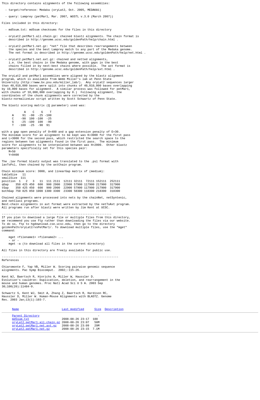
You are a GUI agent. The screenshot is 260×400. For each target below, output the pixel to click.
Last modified (73, 370)
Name (15, 370)
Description (114, 370)
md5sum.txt (20, 381)
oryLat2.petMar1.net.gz (31, 393)
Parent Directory (26, 377)
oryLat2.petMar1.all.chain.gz (36, 385)
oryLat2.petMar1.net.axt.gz (34, 389)
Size (97, 370)
